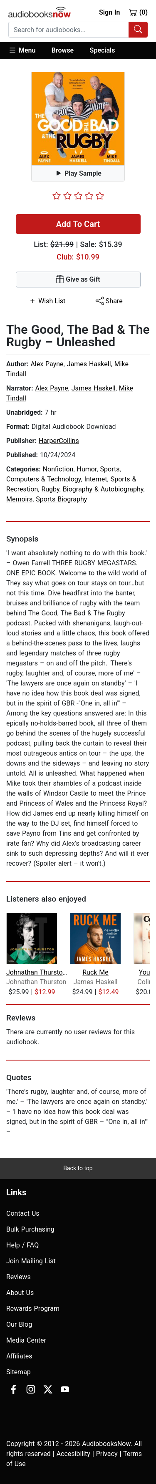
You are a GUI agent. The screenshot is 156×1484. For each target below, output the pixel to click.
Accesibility (73, 1454)
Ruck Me (95, 972)
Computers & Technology (43, 479)
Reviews (18, 1277)
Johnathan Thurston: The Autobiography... (37, 972)
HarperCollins (59, 441)
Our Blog (19, 1324)
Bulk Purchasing (30, 1229)
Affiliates (19, 1356)
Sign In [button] (109, 12)
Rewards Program (32, 1309)
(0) (138, 12)
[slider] (78, 196)
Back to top (77, 1168)
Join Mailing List (31, 1261)
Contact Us (23, 1213)
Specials (102, 50)
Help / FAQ (22, 1245)
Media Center (26, 1340)
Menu (21, 50)
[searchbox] (68, 30)
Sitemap (18, 1372)
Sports (110, 469)
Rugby (50, 489)
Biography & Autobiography (103, 489)
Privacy (107, 1454)
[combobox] (78, 30)
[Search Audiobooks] (138, 30)
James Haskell (89, 364)
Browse (63, 50)
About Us (20, 1293)
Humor (87, 469)
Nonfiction (58, 469)
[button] (26, 50)
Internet (95, 479)
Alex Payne (46, 364)
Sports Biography (61, 499)
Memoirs (19, 499)
